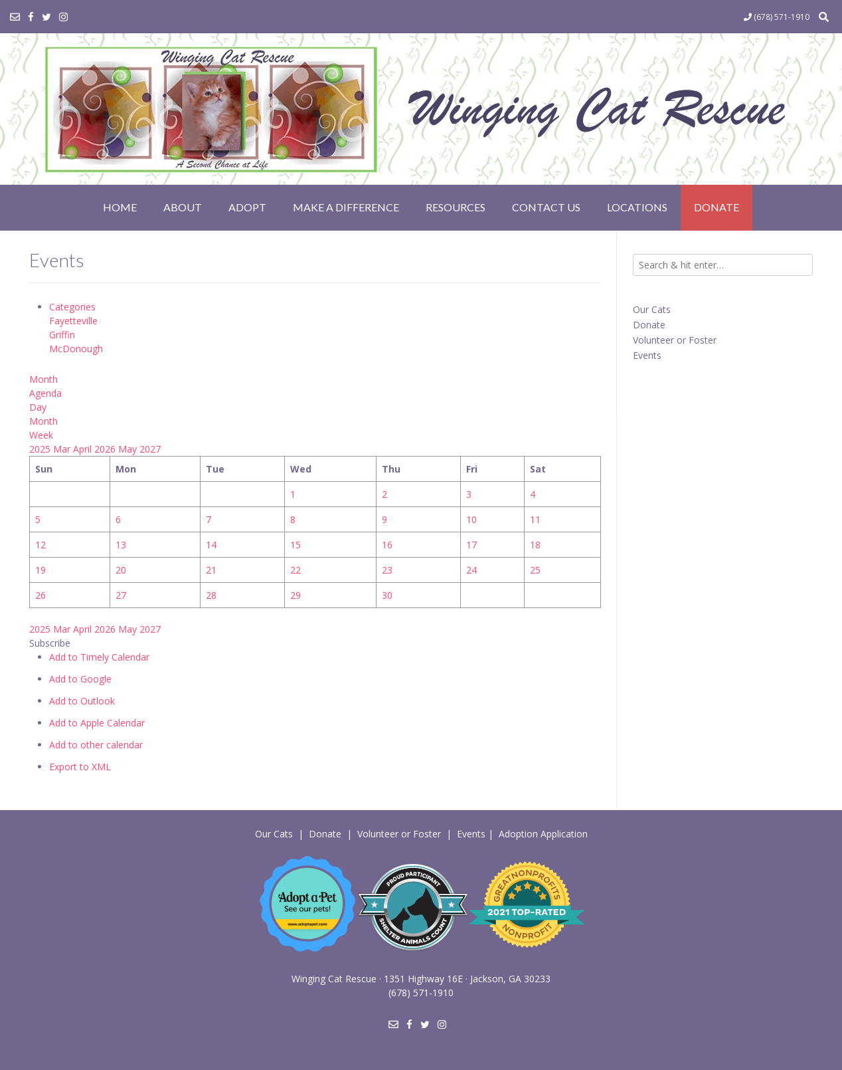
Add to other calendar (96, 744)
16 (387, 544)
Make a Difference (346, 207)
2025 (41, 449)
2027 (150, 449)
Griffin (62, 334)
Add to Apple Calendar (97, 722)
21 (211, 570)
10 (471, 519)
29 (295, 595)
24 (471, 570)
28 (211, 595)
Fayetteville (73, 320)
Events (647, 355)
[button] (49, 643)
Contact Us (546, 207)
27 (121, 595)
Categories (72, 306)
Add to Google (80, 679)
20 (121, 570)
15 (295, 544)
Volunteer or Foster (674, 340)
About (182, 207)
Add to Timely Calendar (99, 657)
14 (211, 544)
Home (120, 207)
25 (535, 570)
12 (40, 544)
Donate (716, 207)
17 (471, 544)
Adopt (247, 207)
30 (387, 595)
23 (387, 570)
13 (121, 544)
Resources (455, 207)
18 (535, 544)
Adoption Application (543, 833)
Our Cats (652, 309)
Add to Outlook (82, 701)
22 (295, 570)
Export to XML (80, 766)
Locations (637, 207)
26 (40, 595)
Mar (63, 449)
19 (40, 570)
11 (535, 519)
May (128, 449)
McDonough (76, 348)
